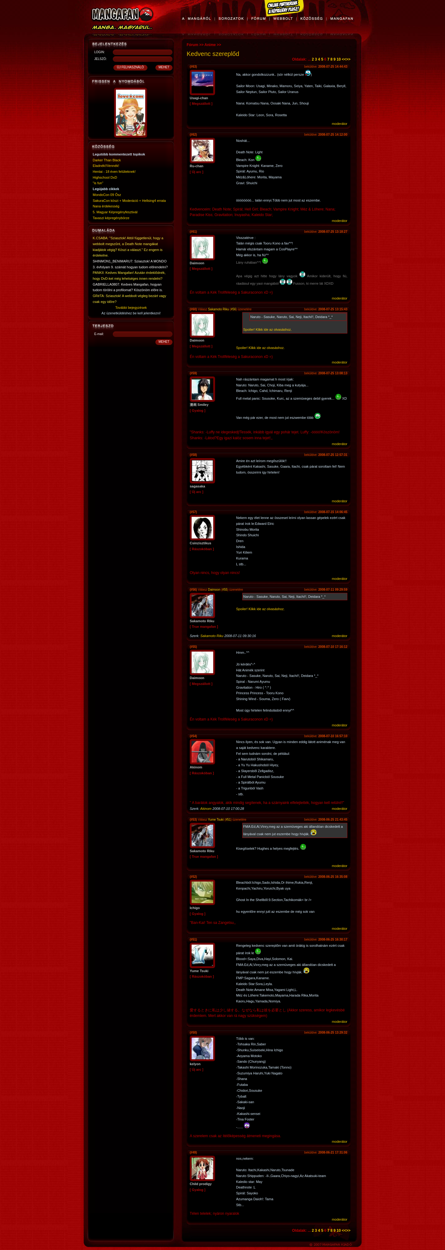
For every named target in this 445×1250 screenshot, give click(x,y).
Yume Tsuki (216, 819)
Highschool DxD (105, 177)
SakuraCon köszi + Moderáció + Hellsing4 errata (129, 200)
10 (339, 59)
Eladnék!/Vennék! (106, 166)
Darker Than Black (107, 160)
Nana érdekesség (106, 206)
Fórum (192, 45)
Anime (210, 45)
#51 (228, 819)
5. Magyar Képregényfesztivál (115, 212)
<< (344, 59)
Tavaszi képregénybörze (111, 218)
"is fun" (98, 183)
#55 (224, 589)
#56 (233, 309)
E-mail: (99, 334)
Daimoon (214, 589)
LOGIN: (99, 52)
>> (348, 59)
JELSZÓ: (100, 59)
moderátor (339, 123)
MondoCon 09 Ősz (107, 195)
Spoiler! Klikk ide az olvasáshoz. (267, 329)
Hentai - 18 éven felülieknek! (114, 171)
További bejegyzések (131, 307)
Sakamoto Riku (218, 309)
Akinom (206, 808)
